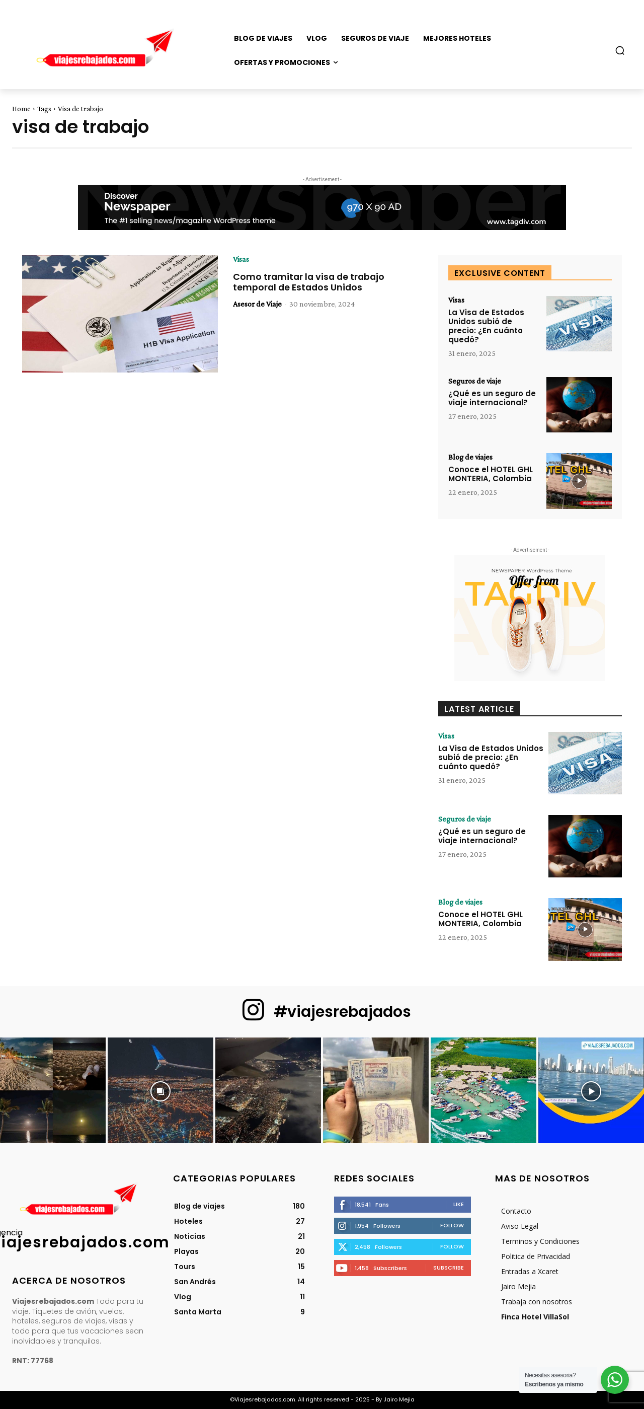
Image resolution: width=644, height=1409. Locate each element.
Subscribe (448, 1268)
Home (21, 109)
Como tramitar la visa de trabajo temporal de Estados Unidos (310, 282)
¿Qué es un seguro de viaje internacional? (492, 398)
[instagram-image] (53, 1090)
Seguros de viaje (474, 381)
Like (458, 1204)
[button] (620, 50)
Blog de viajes (470, 457)
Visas (241, 259)
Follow (452, 1225)
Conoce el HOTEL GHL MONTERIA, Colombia (490, 474)
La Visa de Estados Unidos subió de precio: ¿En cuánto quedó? (486, 326)
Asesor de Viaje (257, 304)
